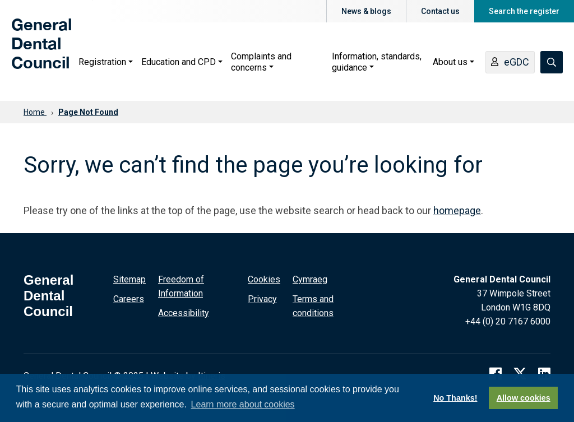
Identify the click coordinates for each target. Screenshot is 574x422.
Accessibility (183, 313)
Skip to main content (92, 0)
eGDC (510, 62)
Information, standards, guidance (377, 62)
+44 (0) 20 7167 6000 (507, 321)
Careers (128, 299)
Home (35, 112)
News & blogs (366, 11)
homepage (457, 210)
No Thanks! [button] (455, 397)
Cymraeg (310, 279)
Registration (102, 62)
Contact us (440, 11)
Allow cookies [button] (523, 397)
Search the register (524, 11)
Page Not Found (88, 112)
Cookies (264, 279)
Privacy (262, 299)
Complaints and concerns (261, 62)
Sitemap (129, 279)
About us (450, 62)
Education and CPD (178, 62)
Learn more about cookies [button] (243, 404)
